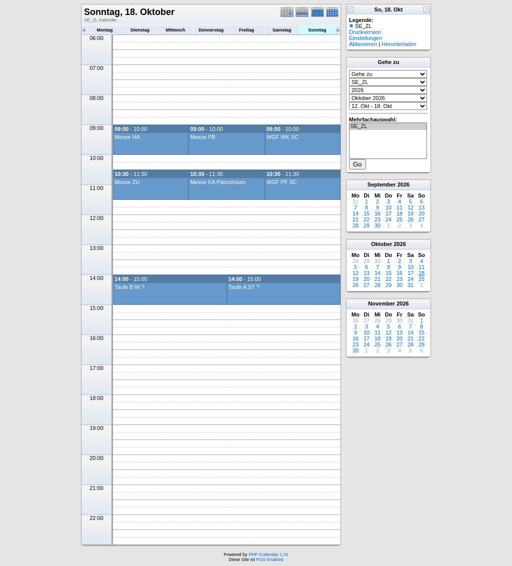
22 (367, 219)
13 (421, 207)
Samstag (282, 30)
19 (411, 213)
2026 (404, 185)
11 (399, 207)
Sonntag (317, 30)
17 (389, 213)
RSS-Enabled (270, 559)
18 (399, 213)
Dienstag (140, 30)
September (382, 185)
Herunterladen (399, 44)
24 (389, 219)
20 (421, 213)
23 (377, 219)
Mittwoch (175, 30)
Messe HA (127, 137)
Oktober (381, 244)
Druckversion (365, 32)
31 (411, 285)
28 (355, 225)
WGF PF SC (281, 182)
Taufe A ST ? (244, 287)
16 (377, 213)
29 (367, 225)
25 (399, 219)
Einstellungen (365, 38)
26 (411, 219)
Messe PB (202, 137)
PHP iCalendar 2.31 (268, 554)
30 (377, 225)
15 (367, 213)
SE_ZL (388, 126)
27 (421, 219)
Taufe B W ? (129, 287)
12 (411, 207)
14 (355, 213)
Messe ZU (127, 182)
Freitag (246, 30)
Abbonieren (363, 44)
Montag (104, 30)
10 (389, 207)
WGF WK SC (282, 137)
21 (355, 219)
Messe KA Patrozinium (218, 182)
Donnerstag (211, 30)
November (381, 303)
